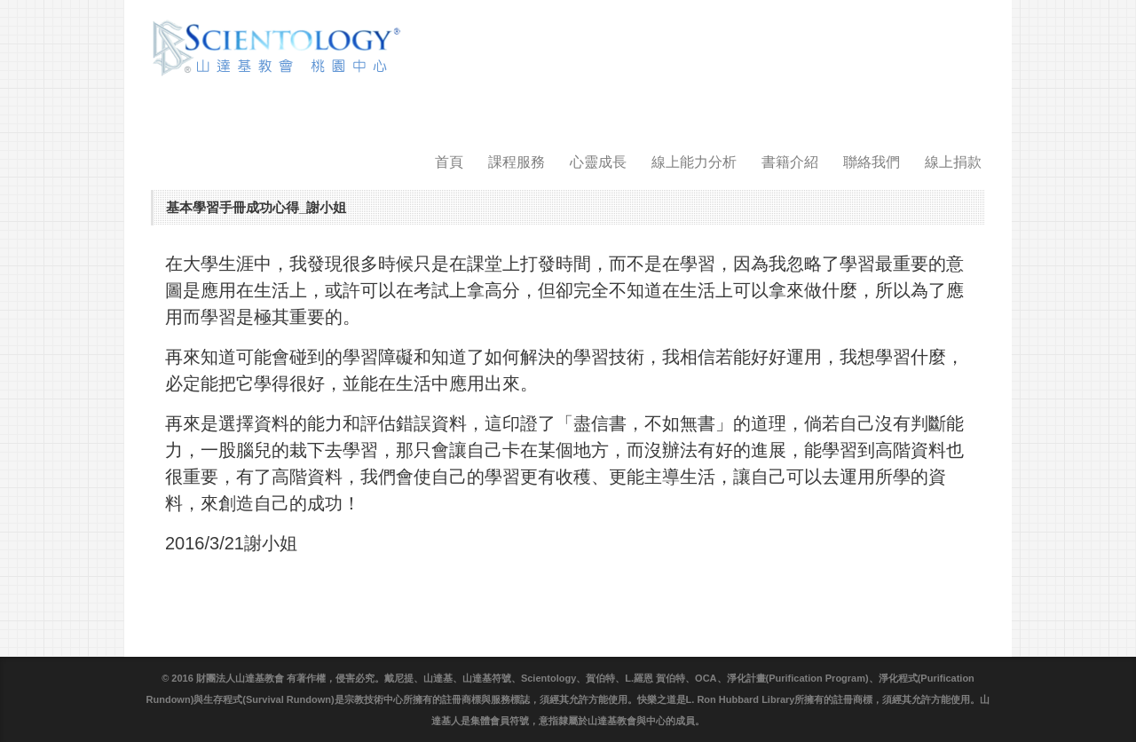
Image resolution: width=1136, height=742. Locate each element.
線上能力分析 (694, 162)
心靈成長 (598, 162)
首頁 (449, 162)
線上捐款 (953, 162)
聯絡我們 (871, 162)
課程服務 (516, 162)
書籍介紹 (789, 162)
